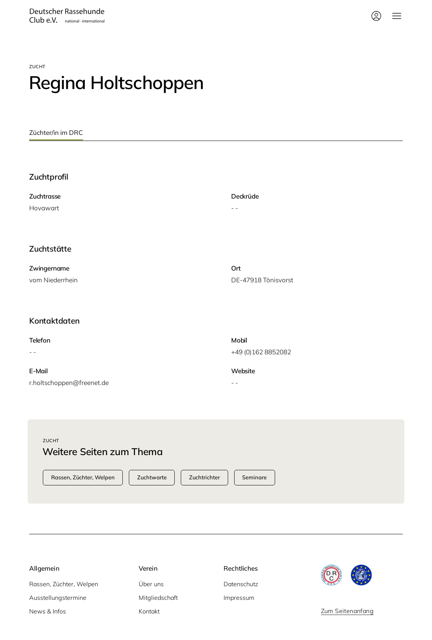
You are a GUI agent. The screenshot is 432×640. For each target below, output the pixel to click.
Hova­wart (44, 208)
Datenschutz (241, 584)
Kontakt (149, 611)
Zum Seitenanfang (347, 611)
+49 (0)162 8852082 (261, 352)
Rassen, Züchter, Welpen (63, 584)
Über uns (151, 584)
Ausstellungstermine (57, 597)
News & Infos (47, 611)
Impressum (239, 597)
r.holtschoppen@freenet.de (69, 383)
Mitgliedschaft (158, 597)
